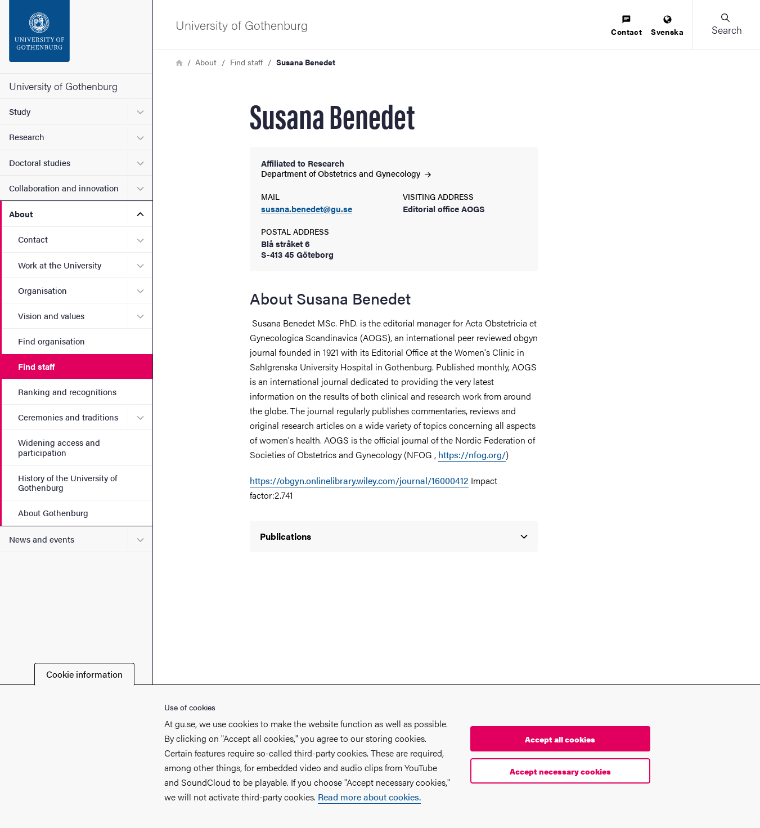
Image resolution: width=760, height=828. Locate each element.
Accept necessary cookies (560, 771)
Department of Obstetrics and (346, 173)
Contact (33, 239)
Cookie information (84, 674)
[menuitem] (626, 26)
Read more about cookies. (369, 796)
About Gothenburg (53, 512)
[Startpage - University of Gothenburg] (76, 36)
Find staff (36, 366)
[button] (726, 25)
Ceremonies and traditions (68, 417)
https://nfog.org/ (472, 454)
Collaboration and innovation (64, 188)
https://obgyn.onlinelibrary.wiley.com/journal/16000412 (359, 480)
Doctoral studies (39, 162)
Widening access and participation (59, 447)
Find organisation (51, 341)
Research (26, 136)
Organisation (42, 290)
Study (19, 111)
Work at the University (59, 265)
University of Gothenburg (63, 86)
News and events (41, 539)
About (21, 214)
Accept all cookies (560, 739)
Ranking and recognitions (67, 391)
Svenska (667, 26)
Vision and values (51, 315)
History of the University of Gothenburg (67, 482)
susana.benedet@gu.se (306, 209)
